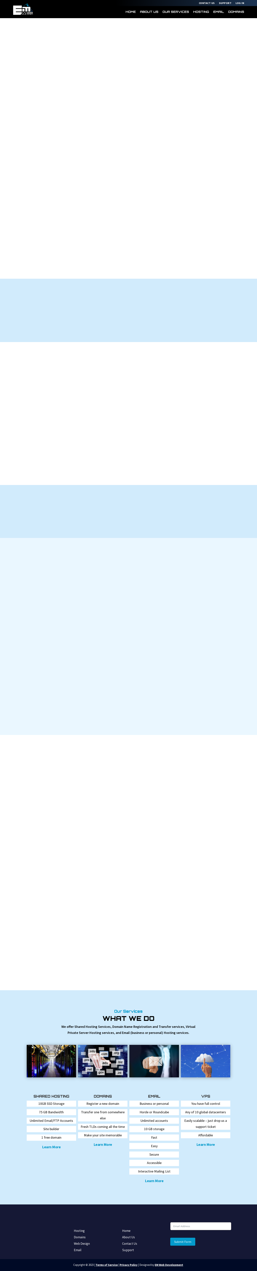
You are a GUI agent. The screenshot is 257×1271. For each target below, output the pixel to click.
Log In (240, 3)
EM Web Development (169, 1265)
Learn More (51, 1147)
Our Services (175, 12)
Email (218, 12)
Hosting (201, 12)
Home (131, 12)
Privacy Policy (128, 1265)
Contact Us (207, 3)
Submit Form (182, 1242)
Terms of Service (107, 1265)
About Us (149, 12)
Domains (236, 12)
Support (225, 3)
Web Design (82, 1244)
